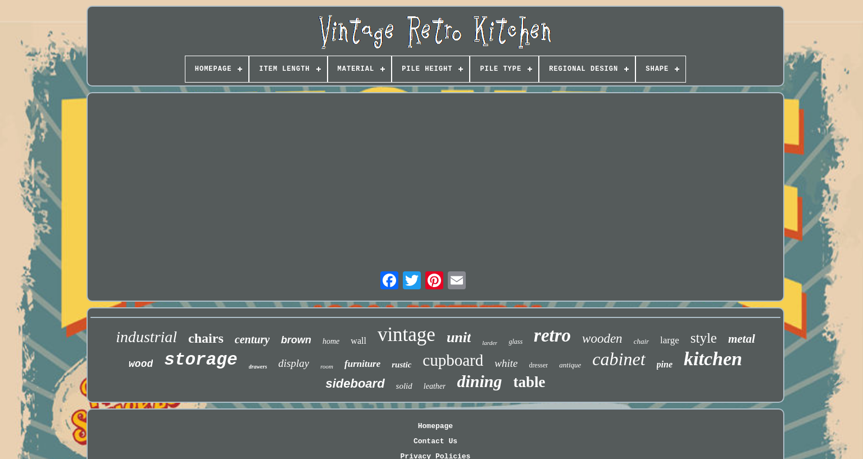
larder (489, 342)
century (252, 339)
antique (570, 365)
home (331, 341)
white (505, 363)
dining (479, 381)
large (669, 340)
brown (296, 340)
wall (358, 341)
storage (200, 360)
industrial (146, 337)
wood (141, 364)
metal (741, 339)
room (326, 366)
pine (665, 364)
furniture (362, 363)
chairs (206, 338)
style (704, 338)
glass (515, 342)
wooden (602, 338)
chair (641, 341)
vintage (406, 335)
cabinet (618, 359)
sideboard (354, 383)
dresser (538, 365)
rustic (401, 364)
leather (435, 386)
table (530, 382)
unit (459, 337)
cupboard (453, 360)
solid (404, 385)
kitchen (713, 358)
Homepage (435, 426)
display (293, 363)
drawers (258, 366)
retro (552, 335)
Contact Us (435, 441)
